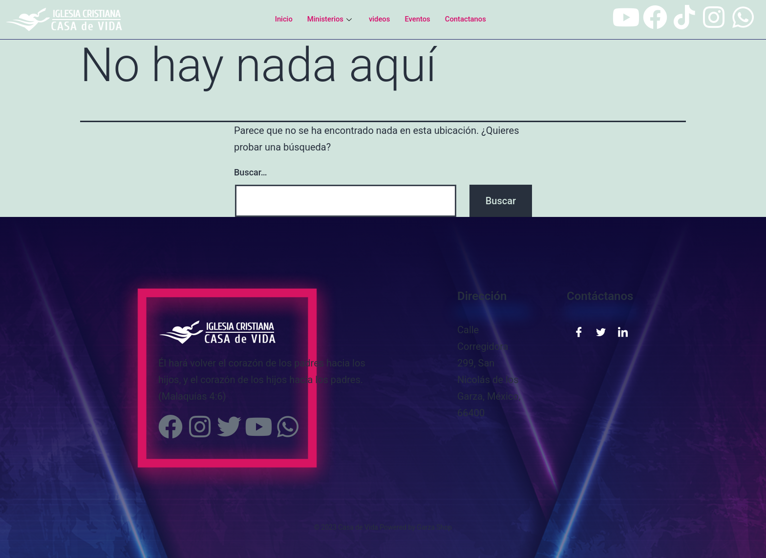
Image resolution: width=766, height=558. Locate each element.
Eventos (418, 19)
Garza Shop (434, 527)
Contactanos (466, 19)
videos (379, 19)
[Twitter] (601, 331)
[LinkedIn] (623, 331)
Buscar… (250, 172)
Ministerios (330, 19)
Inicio (283, 19)
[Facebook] (579, 331)
